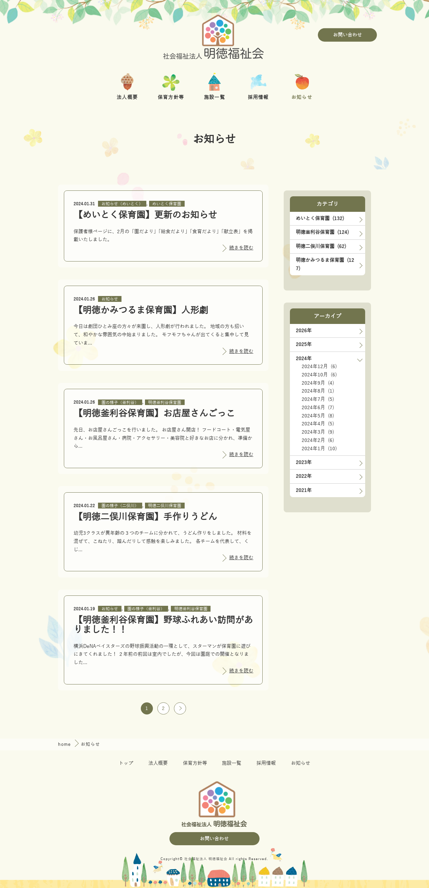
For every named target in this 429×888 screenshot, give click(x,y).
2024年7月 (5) (318, 399)
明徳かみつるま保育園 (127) (325, 264)
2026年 (304, 330)
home (65, 744)
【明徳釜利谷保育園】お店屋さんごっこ (154, 413)
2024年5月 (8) (318, 415)
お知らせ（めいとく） (122, 203)
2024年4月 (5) (318, 423)
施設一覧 (231, 763)
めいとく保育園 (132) (320, 218)
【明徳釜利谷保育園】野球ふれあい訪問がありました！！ (163, 625)
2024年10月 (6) (319, 374)
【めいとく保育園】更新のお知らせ (145, 215)
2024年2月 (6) (318, 440)
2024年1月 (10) (319, 448)
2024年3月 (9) (318, 432)
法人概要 (158, 763)
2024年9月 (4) (318, 383)
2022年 (304, 476)
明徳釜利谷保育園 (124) (322, 232)
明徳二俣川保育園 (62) (321, 246)
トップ (126, 763)
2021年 (304, 490)
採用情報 (266, 763)
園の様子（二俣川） (120, 505)
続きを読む (241, 247)
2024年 (304, 358)
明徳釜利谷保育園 (164, 402)
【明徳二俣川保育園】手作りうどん (145, 517)
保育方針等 (195, 763)
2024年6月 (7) (318, 407)
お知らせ (109, 299)
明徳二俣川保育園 (164, 505)
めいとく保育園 (166, 203)
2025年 (304, 344)
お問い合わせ (347, 35)
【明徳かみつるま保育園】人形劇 (141, 310)
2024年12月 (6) (319, 366)
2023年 (304, 462)
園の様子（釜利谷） (120, 402)
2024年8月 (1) (318, 391)
